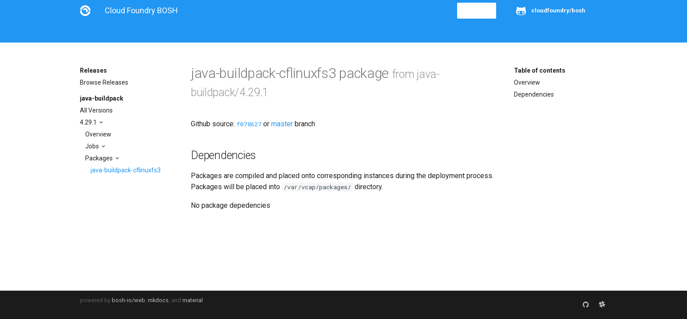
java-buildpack (101, 98)
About (88, 31)
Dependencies (534, 94)
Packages (99, 158)
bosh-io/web (128, 300)
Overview (98, 134)
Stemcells (237, 31)
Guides (160, 31)
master (282, 124)
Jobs (92, 146)
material (192, 300)
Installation (124, 31)
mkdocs (158, 300)
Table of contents (539, 70)
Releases (275, 31)
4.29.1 (89, 122)
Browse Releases (104, 82)
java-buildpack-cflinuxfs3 (126, 170)
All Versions (96, 110)
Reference (196, 31)
